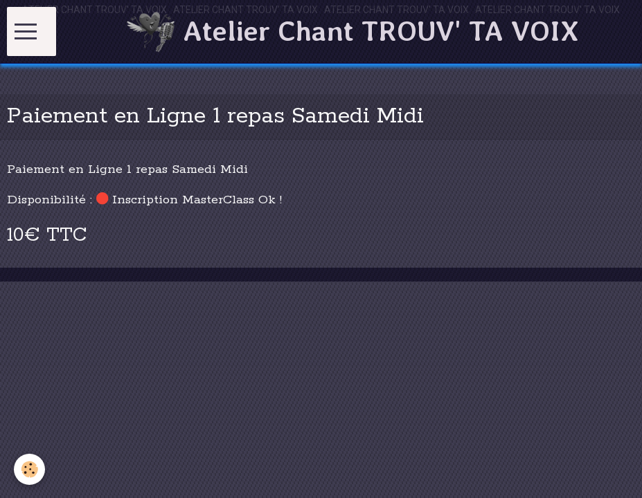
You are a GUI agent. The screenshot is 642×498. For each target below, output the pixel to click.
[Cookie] (29, 469)
